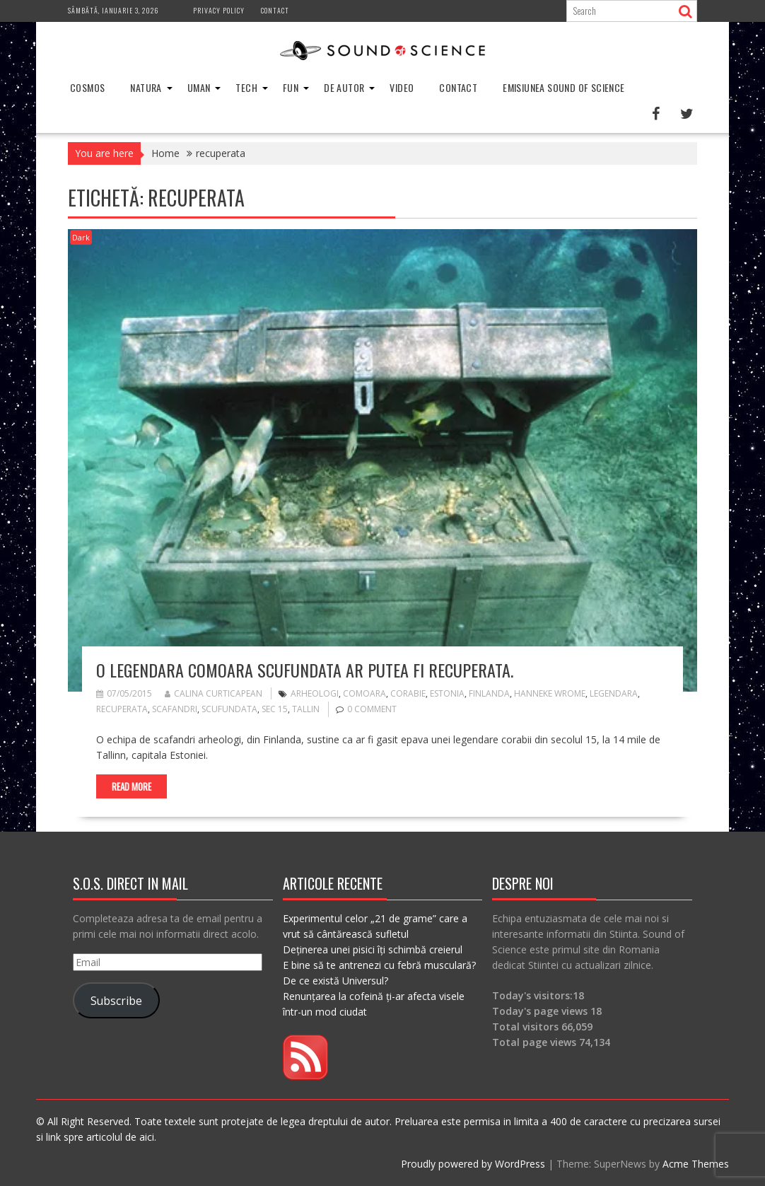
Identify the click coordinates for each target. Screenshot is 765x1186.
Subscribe (116, 1000)
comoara (364, 693)
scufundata (229, 709)
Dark (81, 237)
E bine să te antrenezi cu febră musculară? (379, 965)
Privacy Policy (219, 10)
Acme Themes (695, 1163)
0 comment (372, 709)
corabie (408, 693)
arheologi (315, 693)
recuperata (122, 709)
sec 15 (275, 709)
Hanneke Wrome (549, 693)
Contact (275, 10)
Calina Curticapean (213, 693)
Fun (290, 87)
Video (402, 87)
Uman (199, 87)
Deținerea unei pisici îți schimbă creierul (372, 949)
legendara (614, 693)
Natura (145, 87)
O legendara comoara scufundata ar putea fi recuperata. (304, 669)
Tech (246, 87)
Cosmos (87, 87)
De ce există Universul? (335, 980)
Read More (131, 786)
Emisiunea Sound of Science (563, 87)
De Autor (344, 87)
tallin (306, 709)
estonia (447, 693)
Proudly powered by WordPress (473, 1163)
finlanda (489, 693)
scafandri (174, 709)
